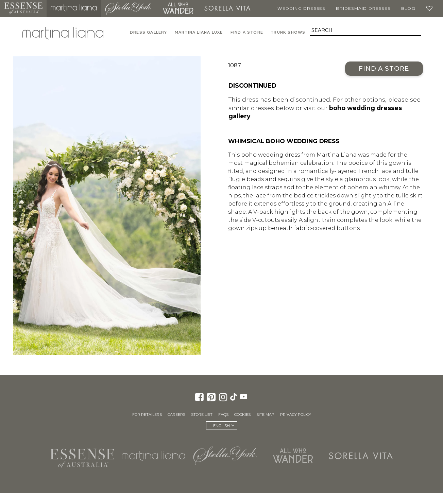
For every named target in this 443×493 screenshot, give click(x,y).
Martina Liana (74, 8)
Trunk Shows (288, 32)
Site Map (265, 414)
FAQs (223, 414)
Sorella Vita (227, 8)
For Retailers (147, 414)
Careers (176, 414)
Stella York (128, 8)
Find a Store (384, 68)
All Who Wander (177, 8)
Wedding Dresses (301, 8)
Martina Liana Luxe (199, 32)
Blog (408, 8)
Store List (201, 414)
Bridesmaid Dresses (363, 8)
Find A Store (247, 32)
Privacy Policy (295, 414)
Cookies (242, 414)
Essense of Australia (23, 8)
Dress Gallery (148, 32)
